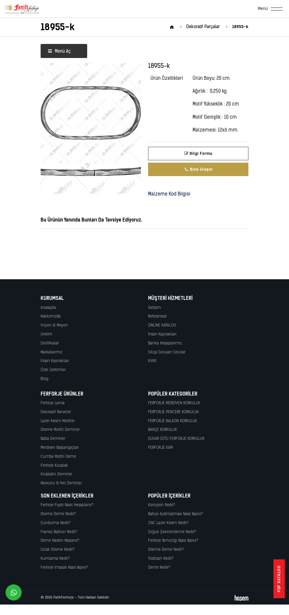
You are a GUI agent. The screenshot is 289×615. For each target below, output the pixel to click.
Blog (44, 379)
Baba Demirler (53, 439)
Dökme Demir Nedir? (166, 549)
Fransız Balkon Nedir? (59, 532)
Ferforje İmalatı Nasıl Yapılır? (64, 567)
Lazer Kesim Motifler (58, 421)
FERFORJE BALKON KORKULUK (172, 421)
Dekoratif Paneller (56, 412)
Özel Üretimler (53, 370)
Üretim (46, 334)
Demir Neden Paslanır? (60, 540)
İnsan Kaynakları (55, 361)
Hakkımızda (51, 316)
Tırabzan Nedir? (161, 558)
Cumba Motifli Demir (58, 456)
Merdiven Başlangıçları (60, 447)
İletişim (154, 308)
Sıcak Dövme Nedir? (58, 549)
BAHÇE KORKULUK (162, 430)
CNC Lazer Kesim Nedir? (168, 523)
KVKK (152, 361)
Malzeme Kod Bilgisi (169, 194)
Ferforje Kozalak (54, 465)
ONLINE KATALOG (162, 325)
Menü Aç (59, 51)
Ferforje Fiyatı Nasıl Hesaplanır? (67, 505)
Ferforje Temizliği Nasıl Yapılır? (173, 540)
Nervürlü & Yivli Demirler (61, 483)
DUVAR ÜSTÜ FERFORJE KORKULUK (176, 439)
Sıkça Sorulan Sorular (166, 352)
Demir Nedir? (159, 567)
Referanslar (157, 316)
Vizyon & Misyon (54, 325)
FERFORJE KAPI (160, 447)
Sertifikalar (50, 343)
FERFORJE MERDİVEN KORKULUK (174, 403)
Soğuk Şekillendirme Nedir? (172, 532)
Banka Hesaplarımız (165, 343)
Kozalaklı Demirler (56, 474)
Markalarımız (51, 352)
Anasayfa (48, 308)
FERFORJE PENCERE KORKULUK (173, 412)
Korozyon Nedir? (161, 505)
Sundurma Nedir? (56, 523)
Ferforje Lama (52, 403)
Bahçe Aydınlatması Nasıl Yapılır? (175, 514)
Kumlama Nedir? (55, 558)
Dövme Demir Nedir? (58, 514)
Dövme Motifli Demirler (60, 430)
